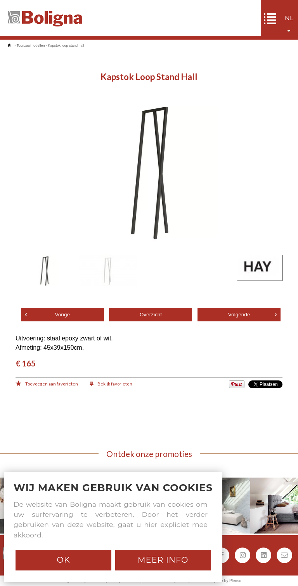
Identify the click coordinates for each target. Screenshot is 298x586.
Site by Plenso (229, 581)
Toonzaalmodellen (31, 45)
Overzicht (151, 314)
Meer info (163, 560)
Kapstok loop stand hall (66, 45)
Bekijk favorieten (111, 384)
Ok (63, 560)
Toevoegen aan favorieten (47, 384)
